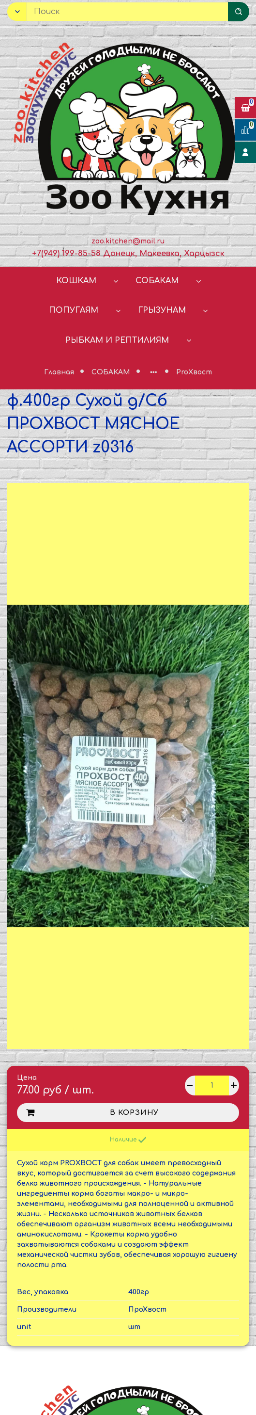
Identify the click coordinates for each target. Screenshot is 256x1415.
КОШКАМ (76, 280)
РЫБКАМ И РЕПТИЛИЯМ (117, 340)
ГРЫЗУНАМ (162, 310)
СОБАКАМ (157, 280)
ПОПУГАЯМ (73, 310)
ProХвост (194, 372)
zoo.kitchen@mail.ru (128, 241)
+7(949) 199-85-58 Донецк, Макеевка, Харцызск (128, 253)
